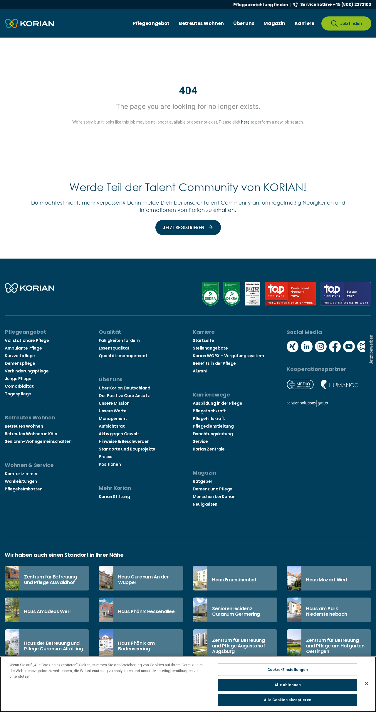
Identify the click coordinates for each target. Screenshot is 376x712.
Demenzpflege (20, 363)
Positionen (110, 464)
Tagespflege (18, 394)
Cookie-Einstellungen (287, 673)
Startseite (203, 340)
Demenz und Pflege (212, 489)
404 (188, 91)
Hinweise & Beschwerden (124, 441)
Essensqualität (114, 348)
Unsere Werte (113, 411)
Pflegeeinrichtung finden (260, 5)
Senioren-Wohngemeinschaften (38, 441)
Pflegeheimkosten (23, 489)
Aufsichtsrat (112, 426)
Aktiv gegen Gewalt (119, 434)
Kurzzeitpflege (20, 356)
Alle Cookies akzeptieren (287, 703)
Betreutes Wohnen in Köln (31, 434)
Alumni (200, 371)
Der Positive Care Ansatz (124, 396)
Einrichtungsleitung (213, 434)
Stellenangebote (210, 348)
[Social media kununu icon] (363, 347)
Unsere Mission (114, 403)
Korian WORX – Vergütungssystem (228, 356)
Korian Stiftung (114, 497)
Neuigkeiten (205, 504)
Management (113, 418)
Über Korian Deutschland (124, 388)
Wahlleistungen (21, 481)
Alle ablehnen (287, 688)
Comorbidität (19, 386)
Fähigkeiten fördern (119, 340)
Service (200, 441)
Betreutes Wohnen (24, 426)
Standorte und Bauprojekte (127, 449)
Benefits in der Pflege (214, 363)
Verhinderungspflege (26, 371)
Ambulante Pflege (23, 348)
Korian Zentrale (209, 449)
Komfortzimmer (21, 474)
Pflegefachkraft (209, 411)
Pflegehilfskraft (209, 418)
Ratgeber (202, 481)
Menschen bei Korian (214, 497)
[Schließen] (366, 687)
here (245, 122)
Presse (106, 457)
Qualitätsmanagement (123, 356)
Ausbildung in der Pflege (217, 403)
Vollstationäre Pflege (27, 340)
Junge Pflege (18, 379)
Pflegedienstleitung (213, 426)
